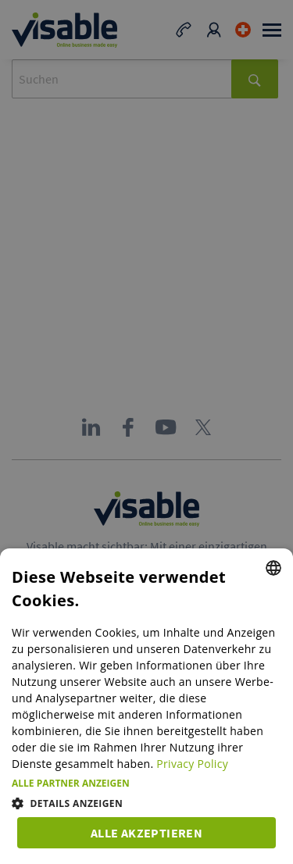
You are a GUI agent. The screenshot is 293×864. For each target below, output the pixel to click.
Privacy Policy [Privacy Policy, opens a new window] (192, 763)
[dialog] (146, 706)
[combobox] (273, 568)
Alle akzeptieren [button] (146, 833)
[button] (146, 784)
